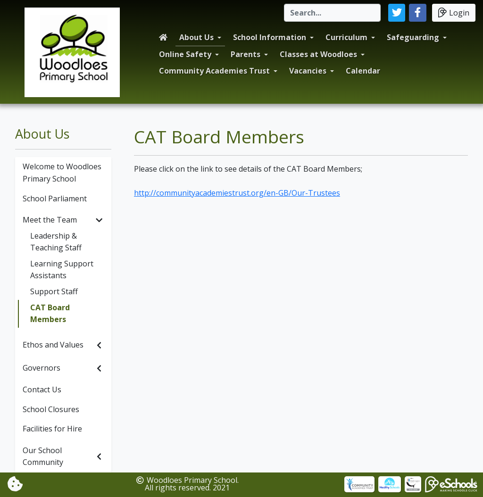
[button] (397, 13)
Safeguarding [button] (413, 37)
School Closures (51, 409)
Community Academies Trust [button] (214, 71)
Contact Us (42, 389)
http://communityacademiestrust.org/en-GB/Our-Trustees (237, 193)
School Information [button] (269, 37)
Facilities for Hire (52, 428)
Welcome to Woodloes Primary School (62, 172)
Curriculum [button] (346, 37)
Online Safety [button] (185, 54)
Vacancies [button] (307, 71)
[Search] (332, 13)
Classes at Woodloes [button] (318, 54)
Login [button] (453, 12)
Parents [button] (245, 54)
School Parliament (55, 198)
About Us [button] (196, 37)
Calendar (363, 71)
